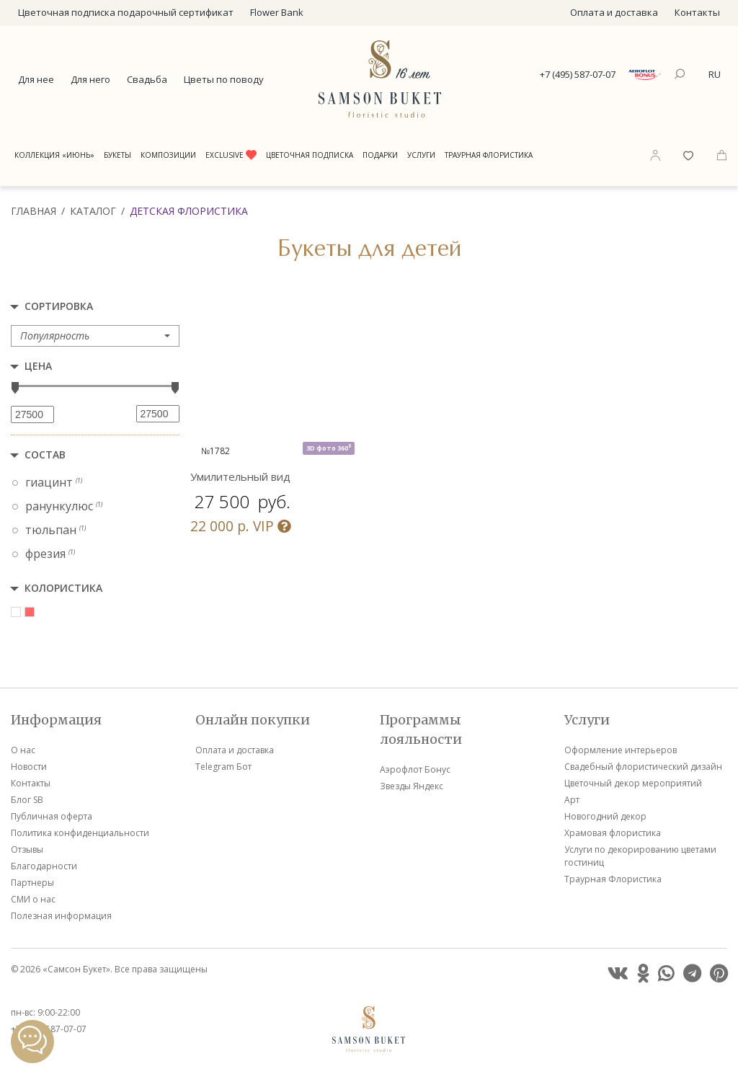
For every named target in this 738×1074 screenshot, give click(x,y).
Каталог (93, 211)
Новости (29, 766)
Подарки (380, 155)
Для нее (36, 79)
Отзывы (27, 849)
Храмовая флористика (612, 833)
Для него (90, 79)
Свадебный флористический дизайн (643, 766)
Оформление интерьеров (620, 750)
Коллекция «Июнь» (54, 155)
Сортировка (59, 306)
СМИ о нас (33, 899)
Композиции (168, 155)
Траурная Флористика (489, 155)
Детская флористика (189, 211)
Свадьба (147, 79)
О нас (23, 750)
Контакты (697, 12)
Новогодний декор (605, 816)
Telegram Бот (223, 766)
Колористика (63, 588)
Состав (45, 454)
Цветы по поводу (224, 79)
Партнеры (32, 882)
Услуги (421, 155)
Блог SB (27, 800)
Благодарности (44, 866)
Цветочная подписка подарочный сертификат (126, 12)
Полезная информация (61, 916)
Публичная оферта (51, 816)
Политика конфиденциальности (80, 833)
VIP (240, 526)
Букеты (117, 155)
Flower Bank (276, 12)
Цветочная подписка (309, 155)
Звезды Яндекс (411, 786)
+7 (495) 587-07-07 (577, 74)
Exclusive (231, 155)
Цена (38, 366)
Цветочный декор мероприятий (633, 783)
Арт (571, 800)
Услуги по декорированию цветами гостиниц (640, 856)
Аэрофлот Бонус (415, 769)
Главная (33, 211)
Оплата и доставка (614, 12)
